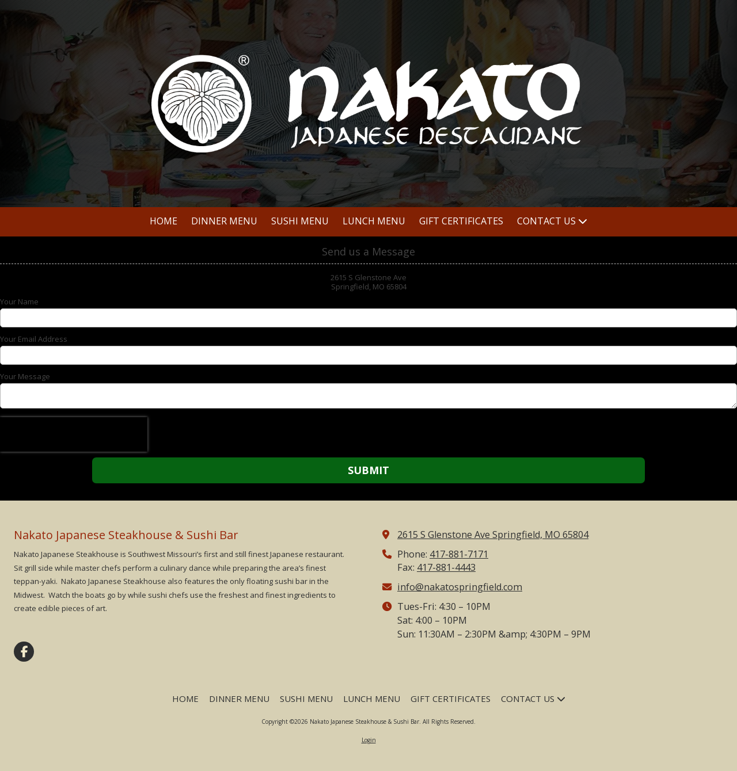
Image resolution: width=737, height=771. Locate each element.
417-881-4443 (446, 567)
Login (369, 740)
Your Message (25, 376)
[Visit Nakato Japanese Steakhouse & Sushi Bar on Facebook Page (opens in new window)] (24, 652)
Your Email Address (33, 338)
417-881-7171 (459, 554)
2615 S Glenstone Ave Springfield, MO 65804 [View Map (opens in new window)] (492, 534)
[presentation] (73, 434)
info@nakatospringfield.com (459, 587)
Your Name (19, 301)
